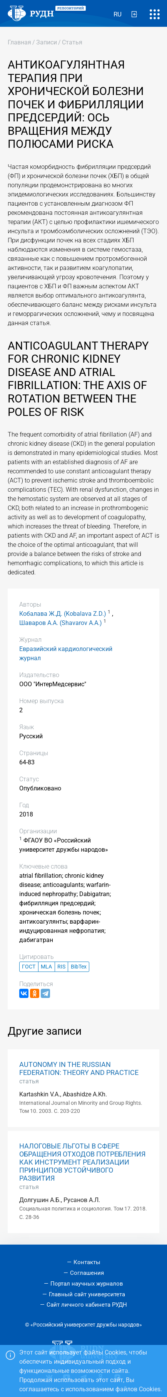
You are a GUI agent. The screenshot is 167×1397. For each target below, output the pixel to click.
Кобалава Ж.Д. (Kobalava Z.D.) (62, 613)
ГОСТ (28, 967)
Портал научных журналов (86, 1283)
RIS (61, 967)
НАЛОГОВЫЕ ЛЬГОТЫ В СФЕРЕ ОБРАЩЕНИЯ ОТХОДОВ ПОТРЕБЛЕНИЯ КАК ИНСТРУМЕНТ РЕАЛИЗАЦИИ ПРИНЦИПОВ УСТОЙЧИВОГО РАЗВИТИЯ (82, 1162)
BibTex (79, 967)
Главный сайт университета (87, 1294)
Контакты (86, 1262)
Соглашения (87, 1272)
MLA (46, 967)
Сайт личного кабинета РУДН (87, 1304)
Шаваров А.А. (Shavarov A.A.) (60, 623)
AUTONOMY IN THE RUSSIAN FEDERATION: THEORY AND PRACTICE (79, 1068)
